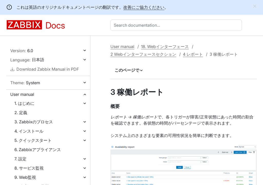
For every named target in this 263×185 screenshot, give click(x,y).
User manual (22, 94)
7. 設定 (20, 158)
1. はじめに (24, 103)
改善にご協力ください (143, 7)
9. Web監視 (25, 177)
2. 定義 (20, 112)
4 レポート (193, 54)
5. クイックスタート (33, 140)
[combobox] (177, 25)
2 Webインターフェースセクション (143, 54)
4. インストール (28, 131)
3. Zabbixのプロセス (33, 121)
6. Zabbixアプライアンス (37, 149)
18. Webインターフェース (165, 46)
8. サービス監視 (29, 168)
